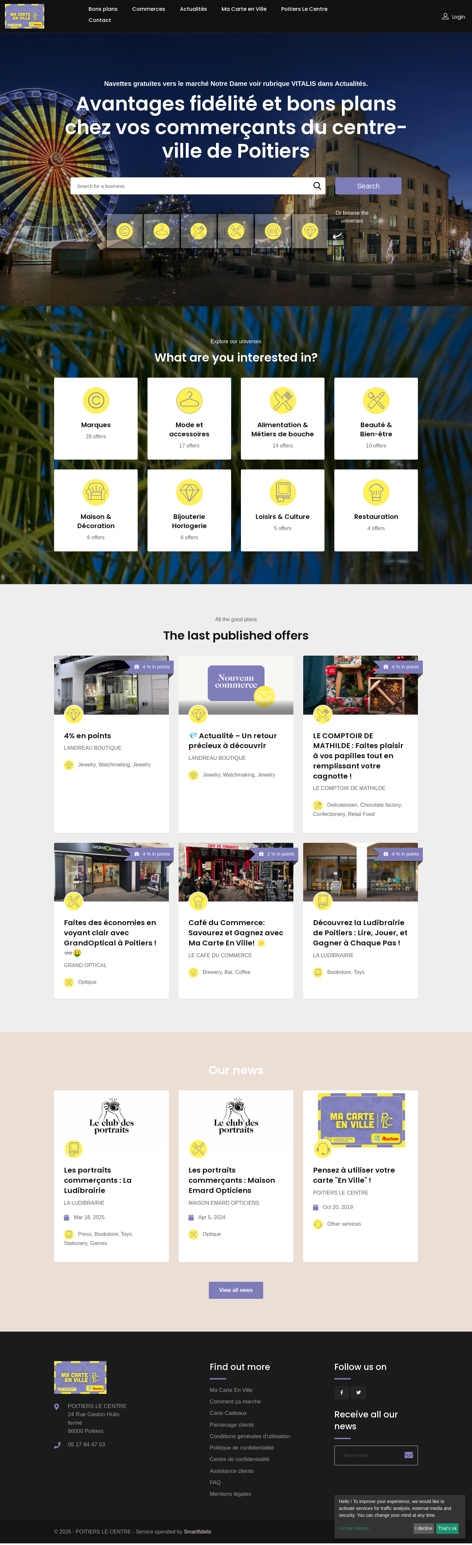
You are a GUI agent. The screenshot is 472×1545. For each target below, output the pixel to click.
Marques (96, 425)
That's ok (447, 1528)
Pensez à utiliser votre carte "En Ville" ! (354, 1176)
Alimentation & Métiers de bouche (282, 430)
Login (453, 17)
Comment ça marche (236, 1402)
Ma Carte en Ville (244, 9)
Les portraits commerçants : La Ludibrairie (98, 1181)
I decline (423, 1528)
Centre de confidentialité (240, 1460)
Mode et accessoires (189, 430)
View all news (236, 1290)
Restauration (376, 517)
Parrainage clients (232, 1425)
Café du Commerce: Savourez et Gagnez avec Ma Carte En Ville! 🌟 (236, 933)
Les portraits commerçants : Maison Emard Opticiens (232, 1181)
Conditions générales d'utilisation (250, 1437)
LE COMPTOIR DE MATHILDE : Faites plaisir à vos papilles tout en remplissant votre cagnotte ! (358, 756)
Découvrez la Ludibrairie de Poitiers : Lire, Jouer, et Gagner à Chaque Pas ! (360, 933)
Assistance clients (232, 1472)
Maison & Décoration (96, 521)
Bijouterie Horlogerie (189, 521)
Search (368, 186)
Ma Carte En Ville (231, 1391)
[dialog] (399, 1516)
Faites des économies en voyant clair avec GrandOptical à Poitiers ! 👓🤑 (110, 938)
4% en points (87, 736)
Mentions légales (231, 1495)
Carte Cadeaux (228, 1414)
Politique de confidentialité (242, 1449)
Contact (99, 20)
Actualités (193, 9)
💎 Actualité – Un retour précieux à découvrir (232, 741)
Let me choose (354, 1528)
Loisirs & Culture (283, 517)
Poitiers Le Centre (304, 9)
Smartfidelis (197, 1533)
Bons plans (103, 9)
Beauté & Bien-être (376, 430)
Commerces (148, 9)
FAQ (215, 1484)
